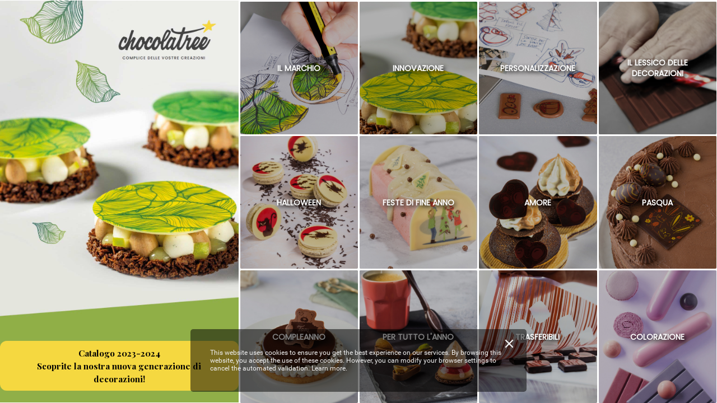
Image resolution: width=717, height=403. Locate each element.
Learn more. (329, 368)
